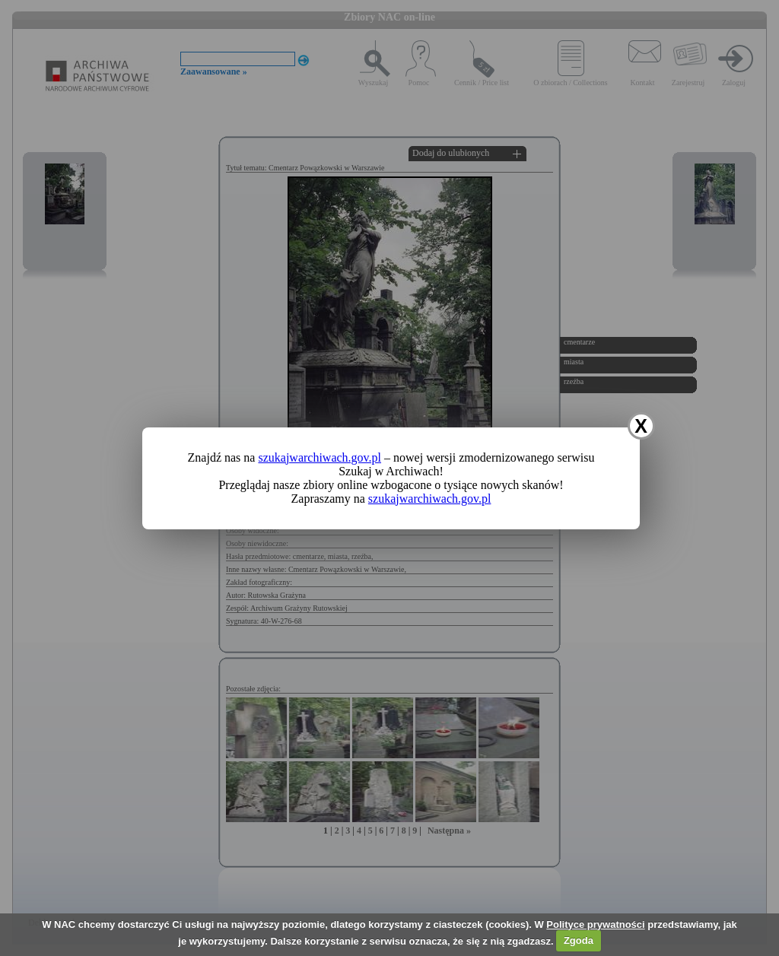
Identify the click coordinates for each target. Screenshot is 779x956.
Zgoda (578, 940)
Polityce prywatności (595, 924)
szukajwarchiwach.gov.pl (319, 457)
